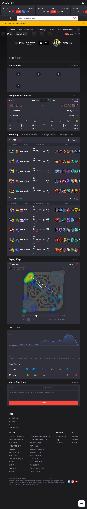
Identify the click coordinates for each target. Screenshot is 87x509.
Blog (10, 456)
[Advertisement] (43, 424)
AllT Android (34, 474)
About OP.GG (13, 449)
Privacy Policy (61, 468)
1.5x (32, 320)
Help (57, 471)
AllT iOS (33, 477)
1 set (11, 57)
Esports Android (35, 500)
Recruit (74, 474)
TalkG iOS (33, 496)
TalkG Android (35, 493)
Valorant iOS (34, 484)
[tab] (14, 134)
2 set (19, 57)
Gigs (10, 503)
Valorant (12, 474)
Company (12, 453)
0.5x (24, 320)
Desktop (11, 487)
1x (28, 320)
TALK (10, 496)
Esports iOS (34, 503)
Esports (11, 500)
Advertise (75, 471)
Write (43, 402)
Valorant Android (36, 481)
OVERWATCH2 (14, 477)
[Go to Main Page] (5, 3)
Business (75, 468)
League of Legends (15, 468)
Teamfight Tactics (15, 471)
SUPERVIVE (13, 484)
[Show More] (12, 2)
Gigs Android (34, 487)
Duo (10, 493)
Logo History (13, 459)
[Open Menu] (83, 2)
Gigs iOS (33, 490)
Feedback (59, 474)
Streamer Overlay (15, 490)
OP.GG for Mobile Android (39, 468)
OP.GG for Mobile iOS (37, 471)
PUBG (11, 481)
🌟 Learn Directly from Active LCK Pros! (14, 23)
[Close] (83, 23)
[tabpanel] (43, 196)
